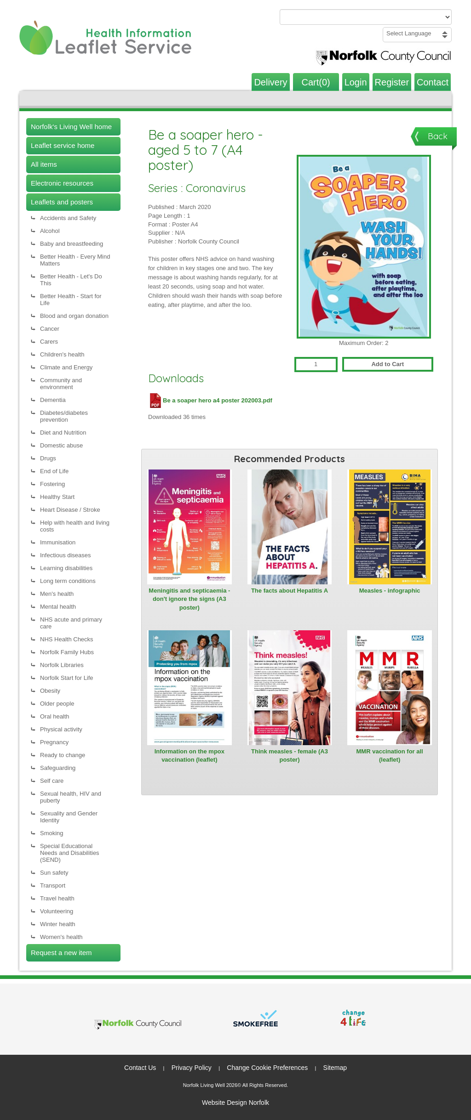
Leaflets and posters (62, 202)
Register (392, 82)
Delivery (270, 82)
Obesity (50, 690)
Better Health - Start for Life (71, 299)
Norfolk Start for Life (66, 677)
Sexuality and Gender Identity (69, 817)
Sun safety (54, 872)
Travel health (57, 898)
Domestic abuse (61, 445)
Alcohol (50, 230)
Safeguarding (57, 767)
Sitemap (335, 1067)
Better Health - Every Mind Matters (75, 260)
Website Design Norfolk (235, 1102)
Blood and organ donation (74, 315)
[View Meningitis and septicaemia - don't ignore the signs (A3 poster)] (189, 526)
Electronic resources (62, 183)
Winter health (57, 924)
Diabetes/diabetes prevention (64, 416)
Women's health (61, 936)
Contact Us (140, 1067)
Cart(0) (316, 82)
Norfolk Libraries (62, 665)
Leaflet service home (62, 145)
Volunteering (56, 911)
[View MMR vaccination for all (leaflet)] (389, 687)
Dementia (53, 399)
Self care (51, 780)
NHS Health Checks (66, 639)
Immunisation (57, 542)
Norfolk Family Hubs (67, 652)
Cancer (49, 328)
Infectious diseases (65, 555)
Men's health (57, 593)
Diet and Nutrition (63, 432)
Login (356, 82)
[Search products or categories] (366, 17)
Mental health (58, 606)
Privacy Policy (192, 1067)
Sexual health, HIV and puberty (70, 797)
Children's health (62, 354)
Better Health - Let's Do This (71, 280)
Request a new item (61, 952)
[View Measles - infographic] (389, 526)
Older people (57, 703)
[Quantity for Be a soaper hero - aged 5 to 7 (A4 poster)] (316, 364)
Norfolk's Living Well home (71, 126)
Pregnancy (54, 742)
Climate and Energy (66, 367)
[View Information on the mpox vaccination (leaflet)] (189, 687)
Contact (432, 82)
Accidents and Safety (68, 218)
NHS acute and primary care (71, 623)
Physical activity (61, 729)
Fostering (52, 484)
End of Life (54, 471)
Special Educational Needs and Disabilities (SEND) (69, 853)
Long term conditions (68, 580)
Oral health (54, 716)
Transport (52, 885)
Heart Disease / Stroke (70, 509)
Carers (49, 341)
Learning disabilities (66, 568)
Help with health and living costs (74, 526)
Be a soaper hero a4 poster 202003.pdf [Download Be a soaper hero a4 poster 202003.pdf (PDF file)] (210, 400)
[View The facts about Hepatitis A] (289, 526)
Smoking (51, 833)
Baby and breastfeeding (71, 243)
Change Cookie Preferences (267, 1067)
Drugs (48, 458)
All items (44, 164)
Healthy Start (57, 496)
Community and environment (61, 383)
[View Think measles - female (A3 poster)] (289, 687)
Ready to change (62, 755)
